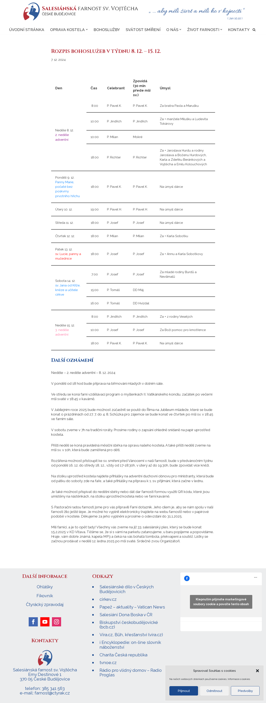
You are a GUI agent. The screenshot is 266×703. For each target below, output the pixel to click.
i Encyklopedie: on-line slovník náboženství (130, 644)
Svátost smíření (143, 29)
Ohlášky (45, 586)
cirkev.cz (108, 598)
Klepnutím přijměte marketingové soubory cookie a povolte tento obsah (221, 601)
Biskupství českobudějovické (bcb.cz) (129, 624)
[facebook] (33, 621)
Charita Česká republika (123, 654)
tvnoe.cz (108, 661)
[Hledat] (254, 29)
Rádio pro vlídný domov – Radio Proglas (131, 672)
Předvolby (245, 691)
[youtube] (44, 621)
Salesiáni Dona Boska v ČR (126, 614)
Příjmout (184, 691)
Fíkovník (45, 595)
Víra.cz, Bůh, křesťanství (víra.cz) (131, 634)
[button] (257, 671)
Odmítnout (214, 691)
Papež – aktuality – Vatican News (132, 606)
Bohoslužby (107, 29)
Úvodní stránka (26, 29)
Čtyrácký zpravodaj (45, 604)
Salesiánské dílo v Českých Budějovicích (127, 589)
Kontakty (239, 29)
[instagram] (56, 621)
